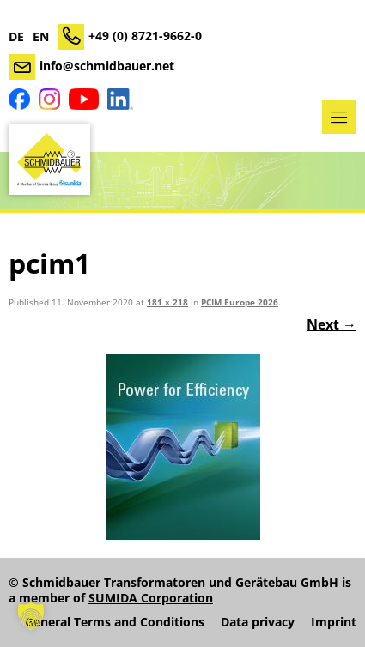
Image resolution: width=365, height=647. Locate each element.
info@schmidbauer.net (107, 65)
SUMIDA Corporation (150, 598)
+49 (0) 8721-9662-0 (145, 35)
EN (41, 37)
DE (16, 37)
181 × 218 (167, 302)
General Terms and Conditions (114, 622)
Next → (331, 324)
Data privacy (258, 622)
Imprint (333, 622)
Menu (339, 117)
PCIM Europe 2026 (239, 302)
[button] (31, 616)
